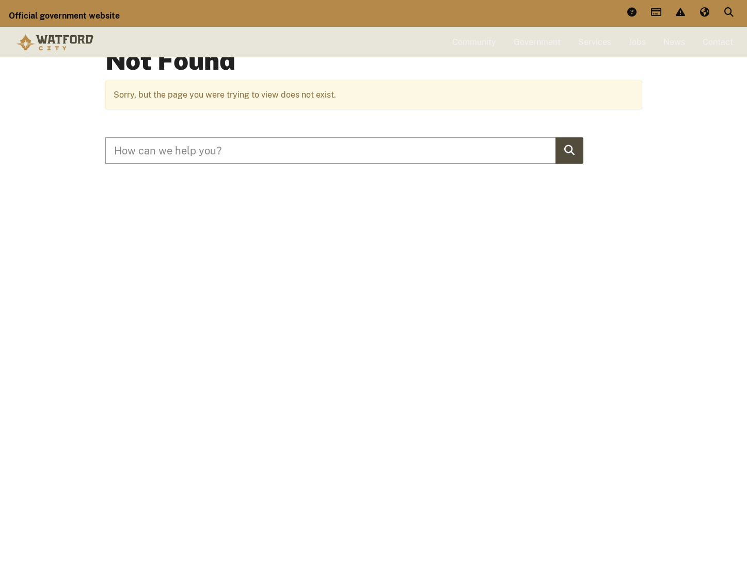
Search (728, 13)
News (674, 50)
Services (594, 50)
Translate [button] (704, 13)
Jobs (637, 50)
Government (537, 50)
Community (474, 50)
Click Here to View (532, 87)
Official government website (64, 16)
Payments (655, 13)
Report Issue (680, 13)
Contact (718, 50)
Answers (631, 13)
